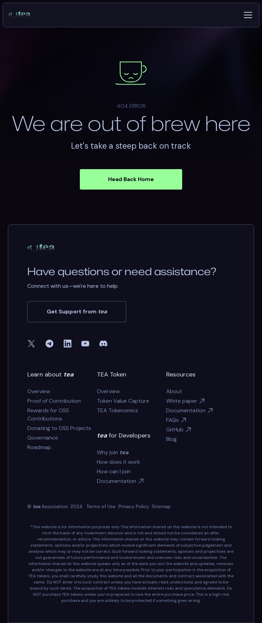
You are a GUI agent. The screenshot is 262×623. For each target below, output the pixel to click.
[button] (246, 15)
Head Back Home (131, 179)
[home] (22, 15)
